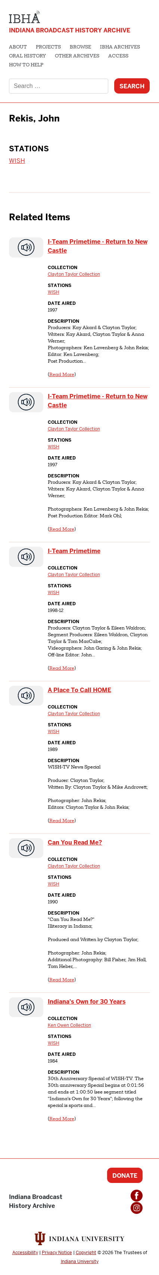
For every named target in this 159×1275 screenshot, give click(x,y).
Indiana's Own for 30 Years (87, 1002)
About (18, 47)
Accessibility (25, 1253)
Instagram (137, 1208)
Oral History (27, 56)
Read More (61, 375)
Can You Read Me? (75, 842)
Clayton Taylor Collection (74, 274)
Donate (124, 1176)
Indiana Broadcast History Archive (69, 30)
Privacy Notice (57, 1253)
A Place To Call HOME (79, 690)
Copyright (86, 1253)
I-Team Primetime (74, 551)
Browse (80, 47)
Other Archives (77, 56)
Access (118, 56)
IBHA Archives (120, 47)
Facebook (137, 1196)
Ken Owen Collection (69, 1025)
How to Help (26, 65)
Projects (48, 47)
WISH (17, 161)
